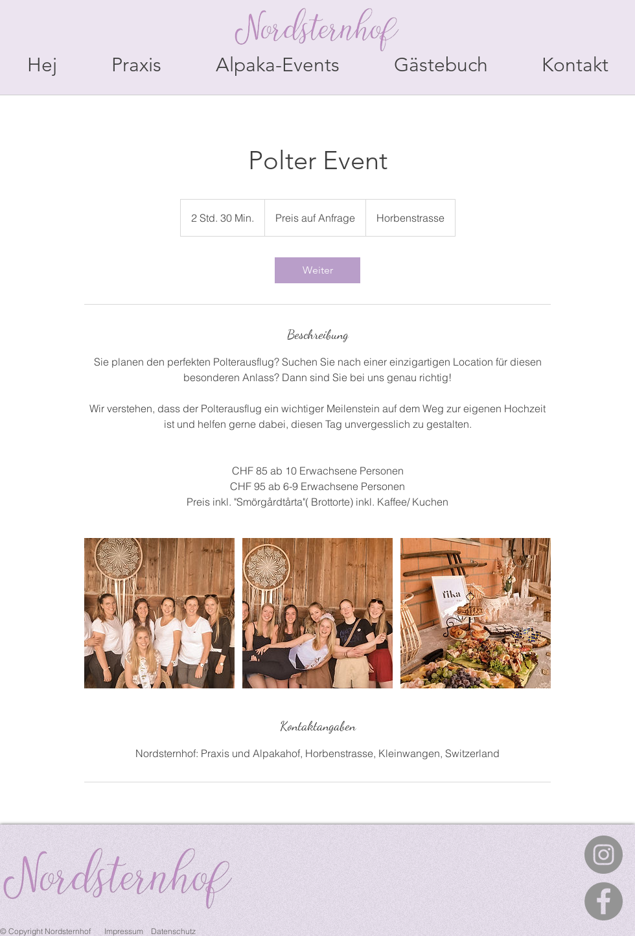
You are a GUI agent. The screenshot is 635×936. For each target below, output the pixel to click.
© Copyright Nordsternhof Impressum (72, 931)
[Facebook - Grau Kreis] (603, 901)
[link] (317, 270)
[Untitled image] (159, 613)
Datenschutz (173, 931)
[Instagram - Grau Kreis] (603, 855)
